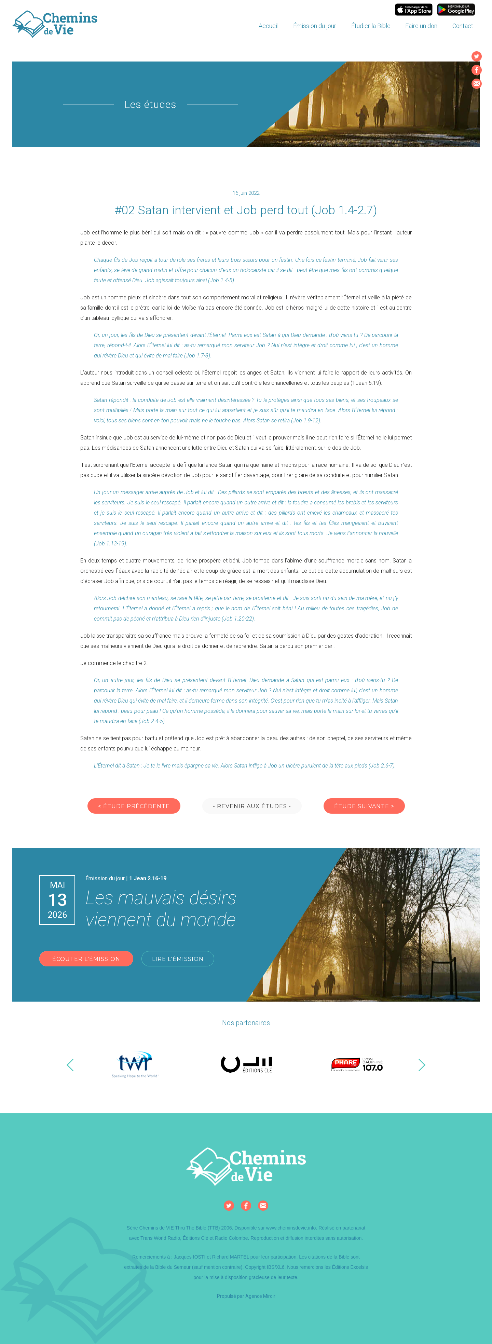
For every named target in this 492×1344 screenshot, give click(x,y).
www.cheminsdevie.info (291, 1228)
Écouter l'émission (86, 959)
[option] (135, 1065)
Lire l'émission (178, 959)
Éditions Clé (195, 1238)
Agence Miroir (260, 1296)
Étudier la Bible (371, 25)
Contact (462, 25)
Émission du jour (314, 25)
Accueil (268, 25)
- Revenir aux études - (252, 806)
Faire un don (421, 25)
